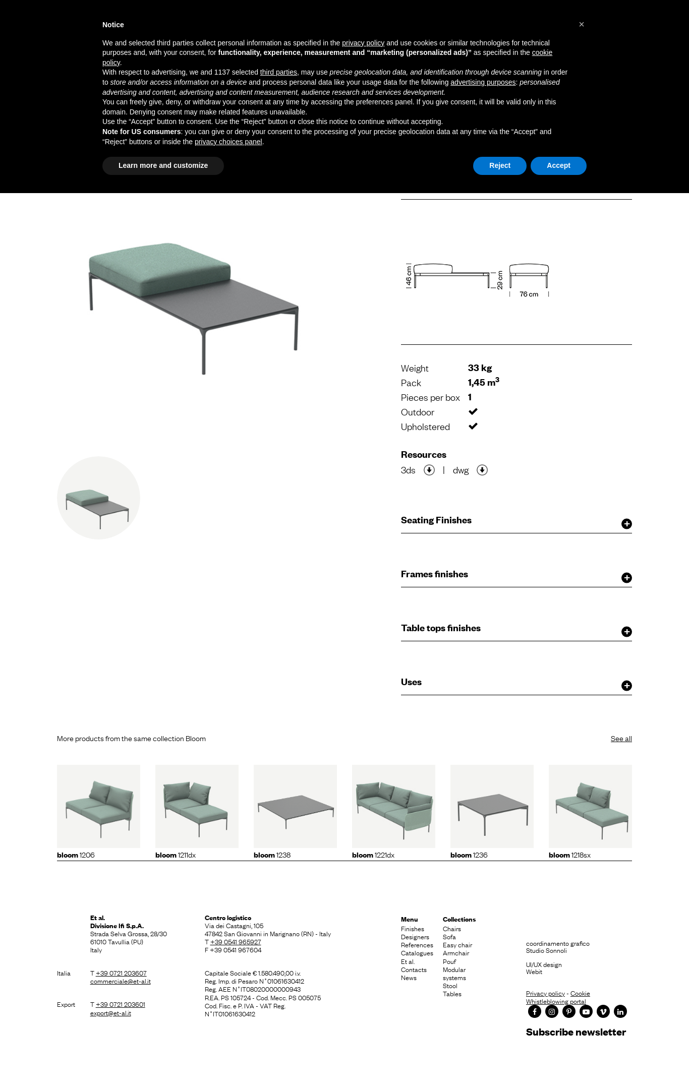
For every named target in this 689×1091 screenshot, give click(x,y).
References (417, 944)
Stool (450, 985)
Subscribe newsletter (576, 1031)
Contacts (414, 969)
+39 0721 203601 (120, 1004)
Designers (415, 936)
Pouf (449, 961)
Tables (452, 993)
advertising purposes (482, 82)
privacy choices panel (228, 142)
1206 (76, 854)
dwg (461, 469)
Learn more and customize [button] (163, 165)
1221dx (373, 854)
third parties (278, 72)
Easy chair (457, 944)
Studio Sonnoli (546, 950)
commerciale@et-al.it (120, 981)
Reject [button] (499, 165)
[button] (581, 24)
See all (621, 737)
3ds (408, 469)
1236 (469, 854)
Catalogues (417, 952)
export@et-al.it (110, 1012)
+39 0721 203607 (121, 972)
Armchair (456, 952)
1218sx (570, 854)
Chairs (452, 928)
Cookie (580, 993)
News (409, 977)
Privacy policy (545, 993)
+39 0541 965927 (235, 941)
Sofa (449, 936)
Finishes (412, 928)
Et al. (408, 961)
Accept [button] (558, 165)
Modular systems (454, 973)
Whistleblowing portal (556, 1001)
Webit (534, 971)
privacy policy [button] (363, 43)
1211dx (175, 854)
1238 (272, 854)
